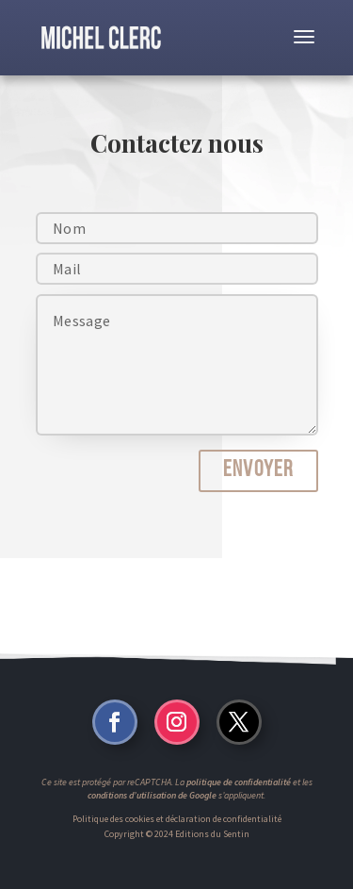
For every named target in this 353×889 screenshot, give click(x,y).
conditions (107, 795)
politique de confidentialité (238, 782)
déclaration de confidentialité (223, 819)
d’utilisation (151, 795)
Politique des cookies (113, 819)
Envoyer (258, 470)
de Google (196, 795)
